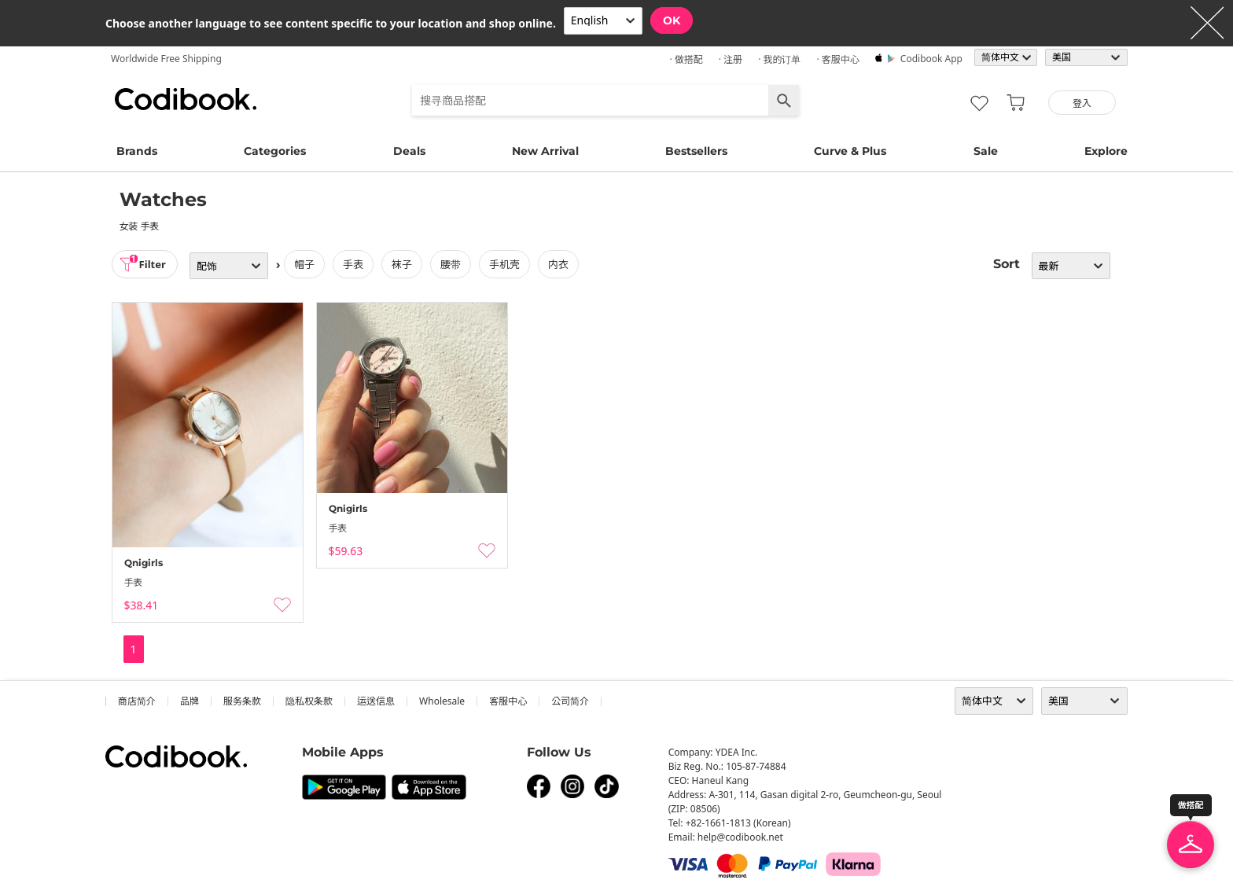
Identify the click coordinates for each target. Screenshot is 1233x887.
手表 (358, 264)
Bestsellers (696, 151)
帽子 (309, 264)
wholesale (442, 701)
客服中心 (508, 701)
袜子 (406, 264)
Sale (986, 151)
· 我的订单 (779, 59)
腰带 (455, 264)
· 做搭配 (685, 59)
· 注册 (730, 59)
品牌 (189, 701)
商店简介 (137, 701)
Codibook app (931, 58)
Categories (275, 151)
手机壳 (509, 264)
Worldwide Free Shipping (166, 58)
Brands (136, 151)
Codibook (185, 99)
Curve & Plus (850, 151)
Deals (409, 151)
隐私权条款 (309, 701)
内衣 (563, 264)
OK (671, 20)
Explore (1106, 151)
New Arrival (545, 151)
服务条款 (242, 701)
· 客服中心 (837, 59)
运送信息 (376, 701)
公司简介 (570, 701)
